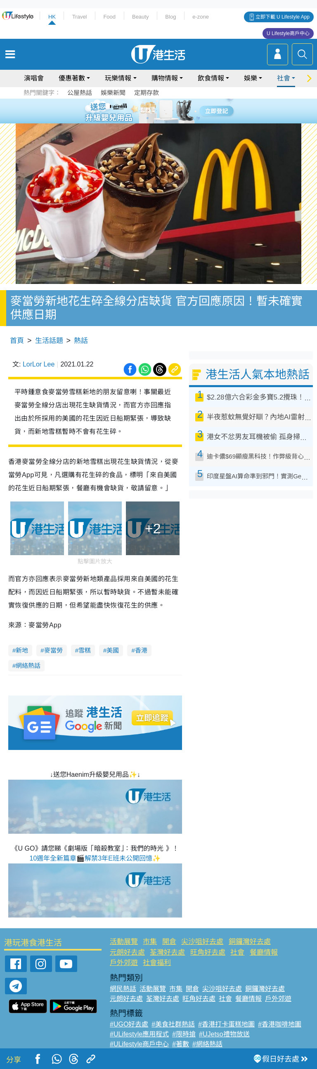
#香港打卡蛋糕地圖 (226, 1024)
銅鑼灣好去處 (250, 942)
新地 (22, 650)
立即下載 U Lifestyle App (282, 17)
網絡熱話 (28, 665)
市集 (150, 942)
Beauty (140, 17)
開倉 (169, 942)
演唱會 (34, 78)
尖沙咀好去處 (202, 942)
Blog (170, 17)
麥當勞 (53, 650)
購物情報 (164, 78)
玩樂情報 (118, 78)
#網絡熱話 (207, 1044)
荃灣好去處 (167, 952)
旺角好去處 (207, 952)
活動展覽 (124, 942)
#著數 (180, 1044)
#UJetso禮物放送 (224, 1034)
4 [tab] (165, 110)
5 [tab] (173, 110)
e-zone (200, 17)
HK (52, 17)
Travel (79, 17)
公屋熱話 (79, 92)
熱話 (81, 341)
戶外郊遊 (124, 963)
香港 (141, 650)
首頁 (17, 341)
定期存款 (146, 92)
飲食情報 (211, 78)
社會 (283, 78)
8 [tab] (165, 120)
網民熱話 (123, 988)
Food (109, 17)
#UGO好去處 (129, 1024)
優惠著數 (72, 78)
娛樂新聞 (113, 92)
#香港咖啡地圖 (279, 1024)
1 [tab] (140, 110)
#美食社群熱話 (173, 1024)
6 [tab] (181, 110)
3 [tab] (156, 110)
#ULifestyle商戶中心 (139, 1044)
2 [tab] (148, 110)
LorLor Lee (38, 364)
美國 (112, 650)
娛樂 (250, 78)
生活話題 (49, 341)
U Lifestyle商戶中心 (288, 33)
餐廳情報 (264, 952)
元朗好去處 (127, 952)
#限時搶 (184, 1034)
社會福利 (157, 963)
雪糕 (84, 650)
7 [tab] (156, 120)
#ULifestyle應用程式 (139, 1034)
